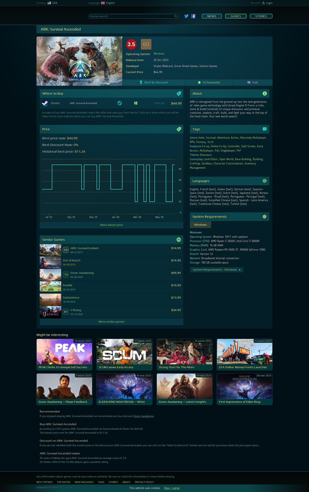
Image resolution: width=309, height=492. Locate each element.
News (211, 16)
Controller (234, 146)
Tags (101, 482)
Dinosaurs (206, 154)
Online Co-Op (218, 146)
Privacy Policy (144, 482)
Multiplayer (206, 150)
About (126, 482)
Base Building (243, 159)
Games (236, 16)
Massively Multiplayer (253, 137)
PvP (239, 150)
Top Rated (63, 482)
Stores (261, 16)
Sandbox (206, 163)
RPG (192, 142)
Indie (201, 137)
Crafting (195, 163)
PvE (217, 150)
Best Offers (44, 482)
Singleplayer (228, 150)
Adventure (223, 137)
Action (235, 137)
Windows (159, 53)
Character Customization (228, 163)
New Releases (84, 482)
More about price (111, 225)
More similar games (111, 321)
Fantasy (201, 142)
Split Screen (248, 146)
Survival (210, 137)
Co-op (205, 146)
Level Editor (211, 159)
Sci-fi (211, 142)
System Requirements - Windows (217, 269)
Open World (226, 159)
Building (258, 159)
